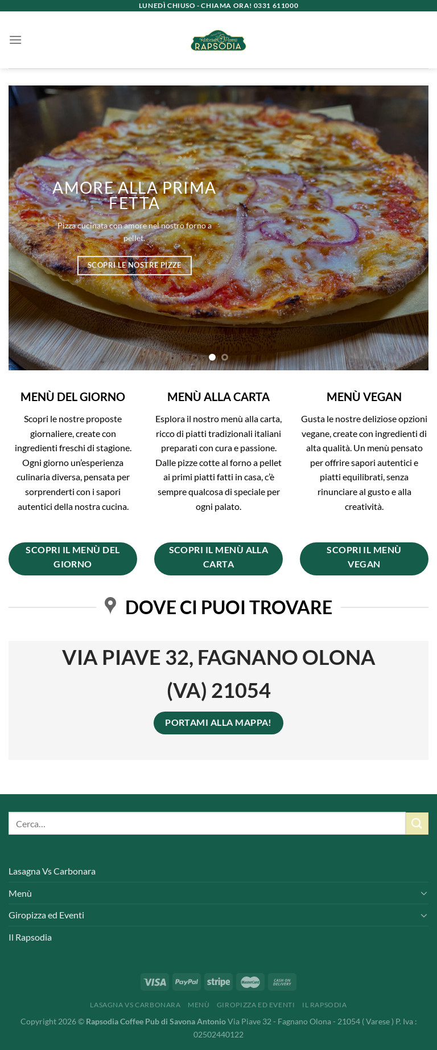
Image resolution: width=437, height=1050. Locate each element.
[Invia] (417, 823)
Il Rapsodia (30, 936)
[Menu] (15, 40)
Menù (20, 893)
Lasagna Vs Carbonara (52, 870)
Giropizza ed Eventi (46, 914)
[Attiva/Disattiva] (423, 893)
